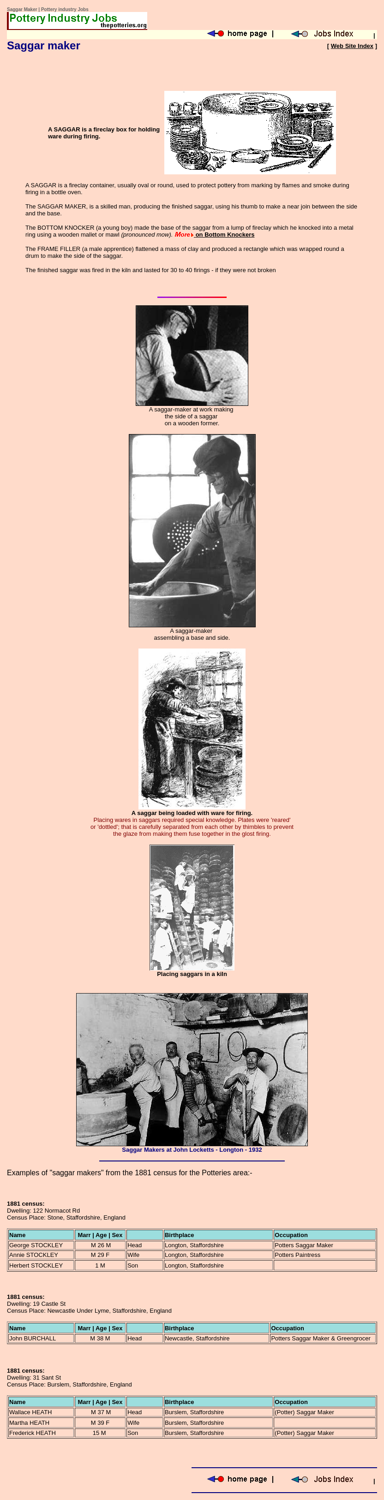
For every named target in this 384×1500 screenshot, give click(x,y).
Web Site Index (352, 45)
